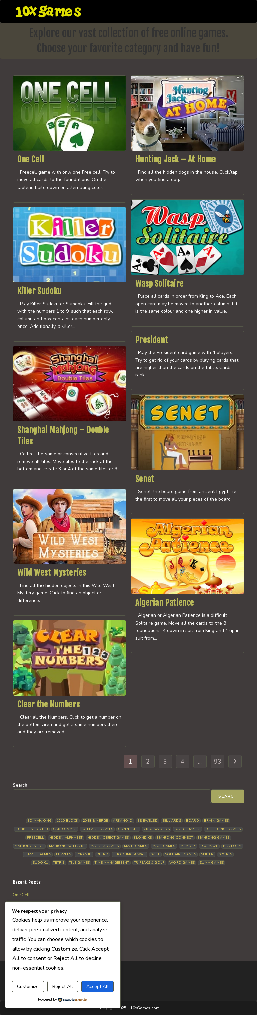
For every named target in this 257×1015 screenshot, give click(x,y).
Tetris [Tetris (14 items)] (58, 862)
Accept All (97, 986)
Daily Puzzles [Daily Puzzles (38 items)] (188, 829)
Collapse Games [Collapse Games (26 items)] (97, 829)
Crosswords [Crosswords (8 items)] (157, 829)
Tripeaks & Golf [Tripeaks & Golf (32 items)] (149, 862)
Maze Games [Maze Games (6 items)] (163, 846)
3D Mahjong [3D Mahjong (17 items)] (40, 820)
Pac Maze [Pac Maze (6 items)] (209, 846)
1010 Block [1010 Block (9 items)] (67, 820)
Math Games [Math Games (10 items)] (135, 846)
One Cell (30, 159)
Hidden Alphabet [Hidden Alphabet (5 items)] (65, 837)
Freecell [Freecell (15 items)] (36, 837)
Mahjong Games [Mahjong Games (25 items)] (214, 837)
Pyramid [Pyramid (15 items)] (84, 854)
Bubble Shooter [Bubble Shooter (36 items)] (31, 829)
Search (20, 785)
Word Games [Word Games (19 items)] (182, 862)
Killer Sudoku (39, 291)
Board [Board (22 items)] (192, 820)
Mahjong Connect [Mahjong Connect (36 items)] (175, 837)
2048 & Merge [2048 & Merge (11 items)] (95, 820)
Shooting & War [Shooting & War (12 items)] (129, 854)
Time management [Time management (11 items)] (112, 862)
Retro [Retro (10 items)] (102, 854)
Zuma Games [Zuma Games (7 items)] (212, 862)
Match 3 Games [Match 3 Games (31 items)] (104, 846)
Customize (28, 986)
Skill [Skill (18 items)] (155, 854)
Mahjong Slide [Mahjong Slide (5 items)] (29, 846)
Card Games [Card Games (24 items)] (64, 829)
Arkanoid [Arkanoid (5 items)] (122, 820)
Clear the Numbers (48, 704)
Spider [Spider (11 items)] (207, 854)
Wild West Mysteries (51, 573)
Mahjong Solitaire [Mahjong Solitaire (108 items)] (67, 846)
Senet (144, 479)
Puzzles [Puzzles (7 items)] (63, 854)
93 (217, 761)
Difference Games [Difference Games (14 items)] (223, 829)
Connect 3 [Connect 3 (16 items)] (128, 829)
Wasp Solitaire (159, 284)
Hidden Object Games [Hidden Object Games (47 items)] (108, 837)
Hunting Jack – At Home (175, 159)
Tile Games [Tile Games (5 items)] (79, 862)
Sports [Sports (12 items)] (225, 854)
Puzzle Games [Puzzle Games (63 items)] (37, 854)
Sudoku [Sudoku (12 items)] (40, 862)
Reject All (62, 986)
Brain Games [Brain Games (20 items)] (216, 820)
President (151, 340)
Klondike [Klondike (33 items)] (143, 837)
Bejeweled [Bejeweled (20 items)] (147, 820)
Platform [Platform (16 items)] (232, 846)
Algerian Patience (164, 603)
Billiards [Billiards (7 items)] (172, 820)
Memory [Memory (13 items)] (188, 846)
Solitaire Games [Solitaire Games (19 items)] (180, 854)
